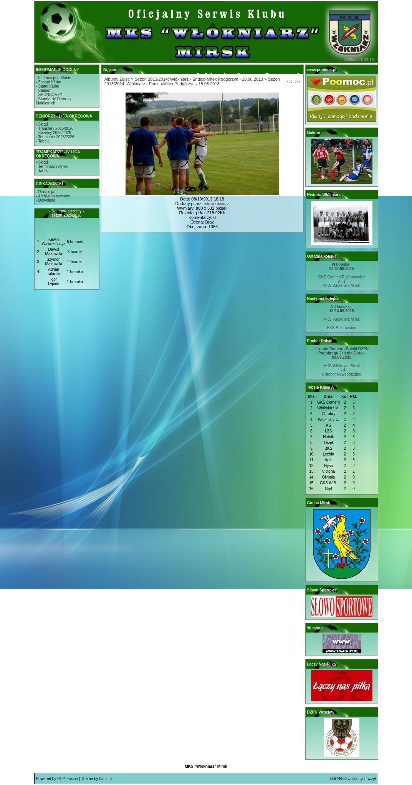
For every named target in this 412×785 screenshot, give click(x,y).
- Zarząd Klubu (48, 82)
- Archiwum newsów (53, 196)
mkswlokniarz (216, 203)
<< (289, 81)
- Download (46, 200)
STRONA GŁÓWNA (55, 60)
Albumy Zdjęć (117, 79)
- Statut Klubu (48, 86)
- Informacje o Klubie (53, 78)
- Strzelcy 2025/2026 (53, 133)
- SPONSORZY (49, 95)
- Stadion (43, 90)
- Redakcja (45, 192)
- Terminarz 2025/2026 (55, 137)
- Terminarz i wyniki (52, 166)
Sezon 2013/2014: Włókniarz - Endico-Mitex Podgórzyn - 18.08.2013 (199, 79)
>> (297, 81)
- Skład (42, 124)
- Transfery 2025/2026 (55, 128)
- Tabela (43, 141)
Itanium (105, 779)
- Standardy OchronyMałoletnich (53, 101)
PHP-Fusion (67, 779)
